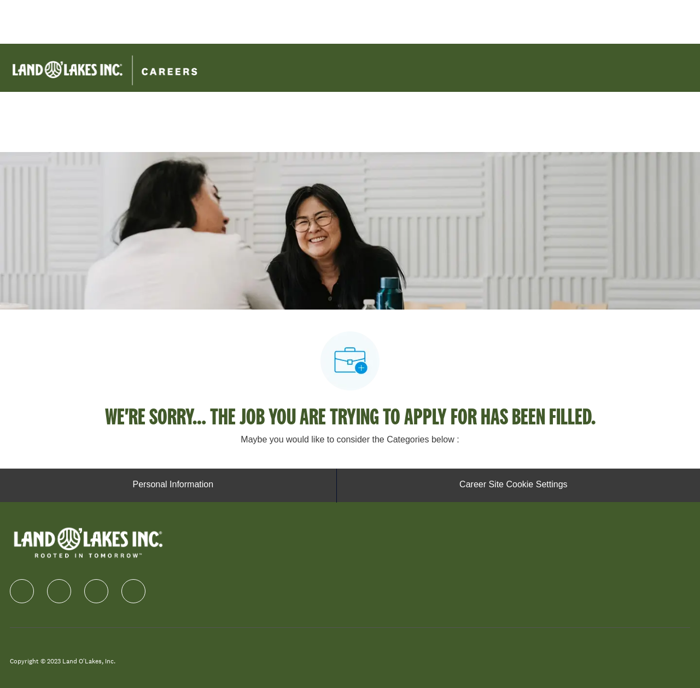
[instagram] (96, 591)
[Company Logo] (105, 67)
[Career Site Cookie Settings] (513, 485)
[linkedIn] (59, 591)
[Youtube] (133, 591)
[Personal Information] (172, 485)
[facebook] (22, 591)
